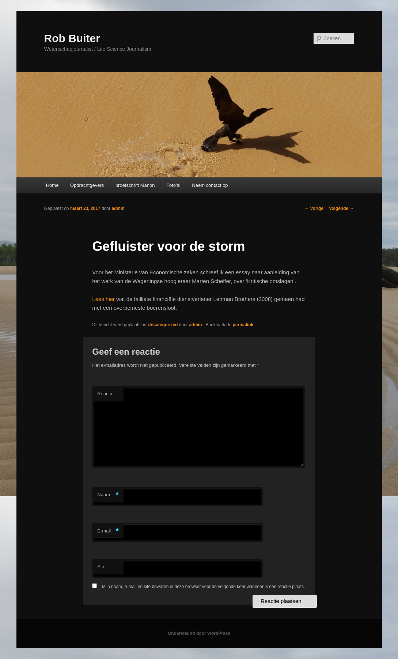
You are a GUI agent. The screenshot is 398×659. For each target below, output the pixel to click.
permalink (244, 324)
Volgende (341, 208)
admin (117, 208)
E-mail (108, 531)
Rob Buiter (72, 38)
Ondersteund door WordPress (199, 633)
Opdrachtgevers (87, 185)
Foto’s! (173, 185)
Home (52, 185)
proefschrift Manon (135, 185)
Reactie (105, 393)
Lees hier (103, 299)
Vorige (313, 208)
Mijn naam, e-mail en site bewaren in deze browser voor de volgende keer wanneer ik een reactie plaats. (203, 586)
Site (101, 566)
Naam (108, 495)
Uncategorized (163, 324)
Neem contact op (210, 185)
